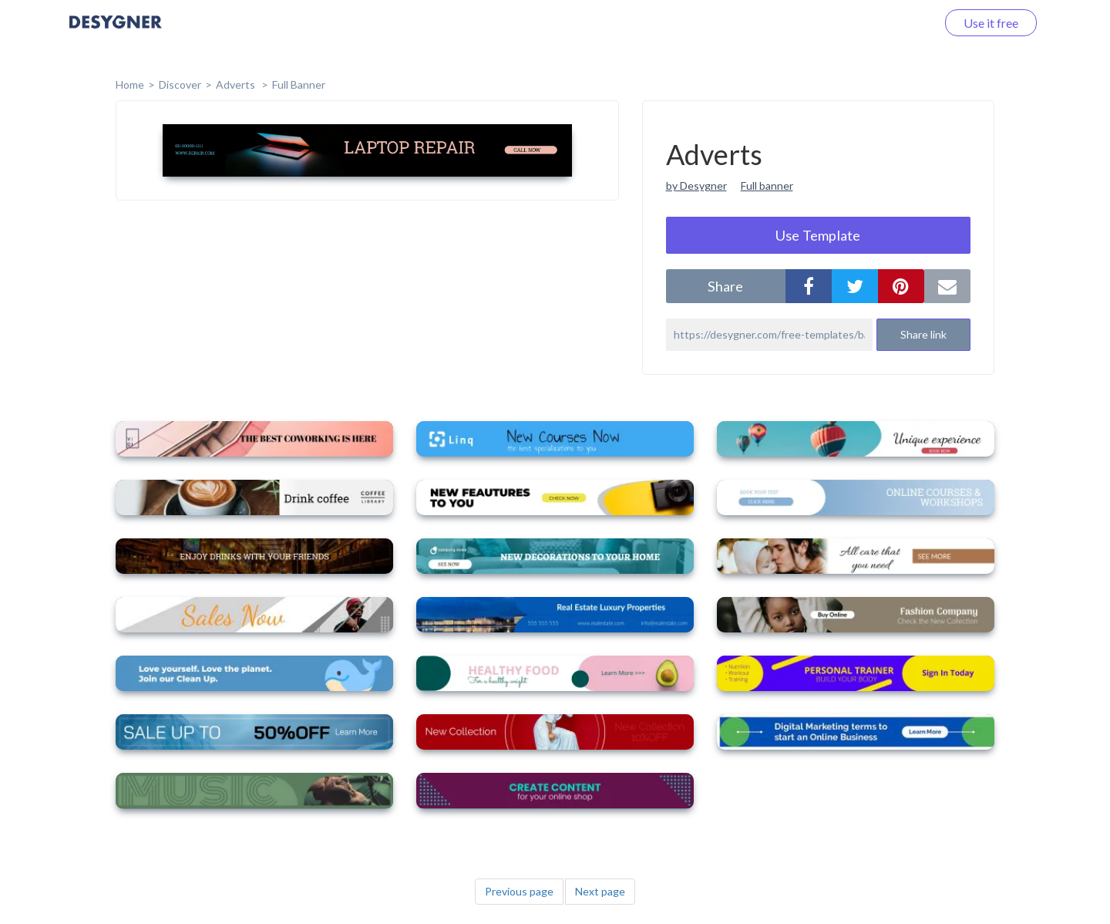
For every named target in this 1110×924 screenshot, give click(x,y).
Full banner (767, 185)
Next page (600, 891)
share (725, 286)
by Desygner (696, 185)
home (130, 84)
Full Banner (298, 84)
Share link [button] (923, 334)
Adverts (236, 84)
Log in (900, 22)
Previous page (519, 891)
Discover (180, 84)
